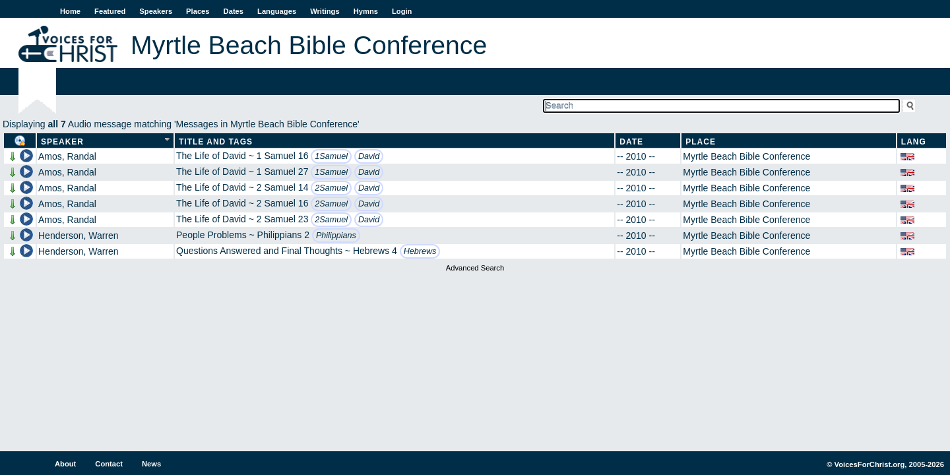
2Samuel (331, 188)
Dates (233, 11)
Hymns (366, 11)
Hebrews (420, 251)
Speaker (62, 141)
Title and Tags (216, 141)
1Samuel (331, 156)
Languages (276, 11)
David (368, 156)
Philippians (336, 235)
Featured (109, 11)
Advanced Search (475, 268)
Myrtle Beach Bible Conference (746, 156)
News (151, 464)
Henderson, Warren (78, 235)
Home (70, 11)
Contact (109, 464)
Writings (325, 11)
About (65, 464)
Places (197, 11)
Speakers (155, 11)
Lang (913, 141)
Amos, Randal (67, 156)
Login (402, 11)
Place (700, 141)
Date (631, 141)
